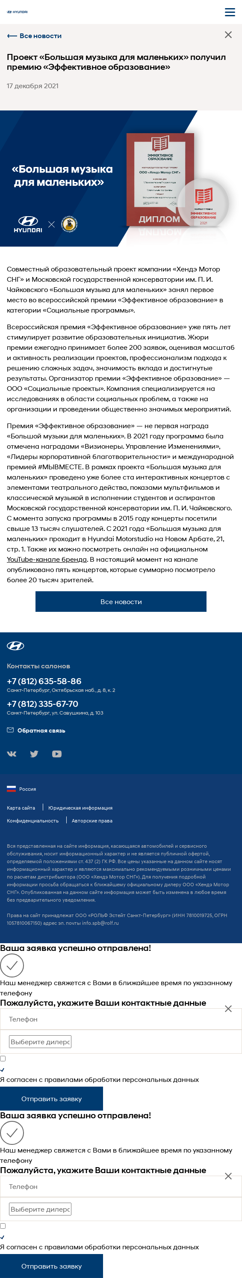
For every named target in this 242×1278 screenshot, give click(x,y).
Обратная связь (36, 730)
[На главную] (17, 12)
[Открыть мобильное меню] (230, 12)
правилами (63, 1079)
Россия (21, 789)
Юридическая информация (80, 807)
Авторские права (92, 820)
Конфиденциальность (33, 820)
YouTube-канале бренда (47, 559)
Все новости (34, 36)
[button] (15, 645)
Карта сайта (21, 807)
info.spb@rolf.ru (100, 923)
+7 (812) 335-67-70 (42, 704)
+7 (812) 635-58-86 (44, 681)
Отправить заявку (51, 1098)
